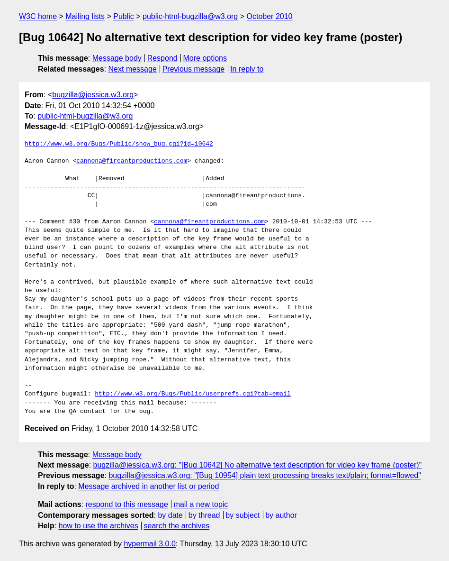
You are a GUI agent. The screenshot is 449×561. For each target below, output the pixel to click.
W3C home (38, 16)
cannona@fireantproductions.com (131, 161)
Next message (132, 69)
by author (281, 515)
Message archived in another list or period (148, 486)
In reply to (246, 69)
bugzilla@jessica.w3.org (93, 95)
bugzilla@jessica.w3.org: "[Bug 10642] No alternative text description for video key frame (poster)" (257, 465)
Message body (117, 58)
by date (170, 515)
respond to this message (126, 504)
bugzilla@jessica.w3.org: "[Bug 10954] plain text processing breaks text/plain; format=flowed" (264, 475)
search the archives (177, 526)
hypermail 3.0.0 (149, 544)
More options (205, 58)
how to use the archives (98, 526)
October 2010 (270, 16)
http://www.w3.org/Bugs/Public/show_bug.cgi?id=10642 (119, 144)
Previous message (193, 69)
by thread (204, 515)
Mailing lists (85, 16)
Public (123, 16)
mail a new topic (201, 504)
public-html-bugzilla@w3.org (190, 16)
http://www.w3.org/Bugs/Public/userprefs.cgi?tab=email (192, 394)
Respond (162, 58)
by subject (242, 515)
